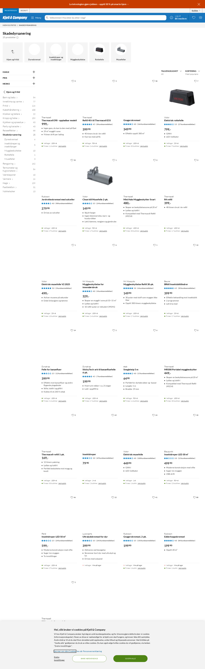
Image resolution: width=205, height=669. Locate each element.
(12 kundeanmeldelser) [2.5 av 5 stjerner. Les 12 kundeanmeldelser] (64, 373)
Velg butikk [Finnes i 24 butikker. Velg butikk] (103, 146)
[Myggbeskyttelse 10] (19, 151)
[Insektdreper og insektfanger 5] (19, 145)
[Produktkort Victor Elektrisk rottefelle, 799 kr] (182, 96)
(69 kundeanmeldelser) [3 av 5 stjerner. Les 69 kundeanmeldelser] (105, 458)
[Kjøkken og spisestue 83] (19, 123)
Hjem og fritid (11, 92)
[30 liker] (195, 415)
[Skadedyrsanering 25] (19, 135)
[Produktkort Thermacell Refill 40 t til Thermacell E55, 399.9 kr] (100, 96)
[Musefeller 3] (19, 159)
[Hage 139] (19, 184)
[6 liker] (114, 245)
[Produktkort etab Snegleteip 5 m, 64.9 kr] (141, 345)
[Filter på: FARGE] (19, 72)
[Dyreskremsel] (34, 52)
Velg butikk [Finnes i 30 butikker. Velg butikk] (144, 146)
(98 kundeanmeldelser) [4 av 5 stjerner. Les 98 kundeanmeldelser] (64, 203)
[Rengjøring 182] (19, 164)
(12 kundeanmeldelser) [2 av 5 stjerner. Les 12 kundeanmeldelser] (186, 458)
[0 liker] (74, 81)
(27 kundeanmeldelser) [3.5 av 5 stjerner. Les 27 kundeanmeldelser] (186, 124)
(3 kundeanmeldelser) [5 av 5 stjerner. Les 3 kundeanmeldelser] (63, 288)
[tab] (11, 10)
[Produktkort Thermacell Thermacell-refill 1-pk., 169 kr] (59, 430)
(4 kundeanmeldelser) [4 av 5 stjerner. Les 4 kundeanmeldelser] (104, 291)
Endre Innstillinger (59, 658)
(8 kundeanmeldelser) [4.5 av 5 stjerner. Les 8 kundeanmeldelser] (104, 124)
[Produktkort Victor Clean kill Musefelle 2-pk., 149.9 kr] (100, 175)
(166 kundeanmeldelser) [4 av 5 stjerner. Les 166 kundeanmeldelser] (146, 124)
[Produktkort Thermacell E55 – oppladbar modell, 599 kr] (59, 597)
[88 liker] (195, 497)
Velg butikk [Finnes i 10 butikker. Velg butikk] (62, 316)
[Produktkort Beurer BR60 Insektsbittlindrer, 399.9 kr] (182, 260)
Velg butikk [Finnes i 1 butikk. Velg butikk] (142, 483)
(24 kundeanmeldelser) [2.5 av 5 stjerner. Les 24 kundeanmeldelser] (64, 541)
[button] (17, 37)
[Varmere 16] (19, 179)
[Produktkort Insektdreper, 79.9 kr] (100, 430)
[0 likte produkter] (193, 17)
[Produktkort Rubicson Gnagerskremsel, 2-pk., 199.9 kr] (141, 512)
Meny (36, 17)
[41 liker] (154, 497)
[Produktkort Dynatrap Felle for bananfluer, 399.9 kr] (59, 345)
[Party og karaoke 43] (19, 127)
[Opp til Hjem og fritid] (13, 52)
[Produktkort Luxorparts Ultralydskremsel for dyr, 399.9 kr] (100, 512)
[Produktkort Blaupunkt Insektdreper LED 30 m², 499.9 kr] (182, 430)
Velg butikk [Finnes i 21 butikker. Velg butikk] (62, 401)
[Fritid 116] (19, 106)
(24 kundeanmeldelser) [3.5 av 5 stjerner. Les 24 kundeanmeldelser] (105, 203)
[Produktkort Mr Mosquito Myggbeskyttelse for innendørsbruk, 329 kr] (100, 260)
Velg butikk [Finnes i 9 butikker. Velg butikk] (184, 146)
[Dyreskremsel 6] (19, 140)
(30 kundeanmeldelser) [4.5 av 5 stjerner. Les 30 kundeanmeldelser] (186, 288)
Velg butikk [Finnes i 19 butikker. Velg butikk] (103, 231)
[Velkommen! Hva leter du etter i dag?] (107, 17)
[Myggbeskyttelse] (78, 52)
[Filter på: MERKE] (19, 84)
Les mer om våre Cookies (65, 651)
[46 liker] (73, 497)
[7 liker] (196, 81)
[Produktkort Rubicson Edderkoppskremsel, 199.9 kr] (182, 512)
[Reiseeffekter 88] (19, 131)
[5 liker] (74, 582)
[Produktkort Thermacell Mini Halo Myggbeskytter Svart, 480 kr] (141, 175)
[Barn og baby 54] (19, 98)
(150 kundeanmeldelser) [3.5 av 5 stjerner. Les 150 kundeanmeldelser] (146, 541)
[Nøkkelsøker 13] (19, 192)
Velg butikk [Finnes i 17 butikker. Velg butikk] (185, 231)
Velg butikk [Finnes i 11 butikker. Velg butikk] (62, 146)
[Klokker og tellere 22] (19, 114)
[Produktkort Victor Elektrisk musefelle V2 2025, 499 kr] (59, 260)
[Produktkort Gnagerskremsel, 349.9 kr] (141, 96)
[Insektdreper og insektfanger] (56, 52)
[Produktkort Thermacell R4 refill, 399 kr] (182, 175)
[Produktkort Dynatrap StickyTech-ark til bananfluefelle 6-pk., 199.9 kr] (100, 345)
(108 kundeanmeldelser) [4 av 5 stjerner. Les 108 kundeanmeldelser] (146, 458)
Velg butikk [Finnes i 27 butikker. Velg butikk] (144, 316)
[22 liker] (114, 497)
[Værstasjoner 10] (19, 175)
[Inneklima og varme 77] (19, 102)
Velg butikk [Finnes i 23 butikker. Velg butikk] (185, 483)
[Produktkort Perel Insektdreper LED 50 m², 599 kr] (59, 512)
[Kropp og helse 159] (19, 119)
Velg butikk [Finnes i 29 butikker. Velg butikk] (62, 231)
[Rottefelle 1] (19, 155)
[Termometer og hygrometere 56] (19, 169)
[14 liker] (73, 330)
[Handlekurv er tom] (200, 17)
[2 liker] (114, 330)
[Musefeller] (121, 52)
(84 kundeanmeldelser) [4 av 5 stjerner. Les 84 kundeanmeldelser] (186, 541)
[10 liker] (195, 245)
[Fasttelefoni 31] (19, 188)
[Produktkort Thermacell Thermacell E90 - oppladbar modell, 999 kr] (59, 96)
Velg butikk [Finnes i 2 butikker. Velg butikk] (102, 483)
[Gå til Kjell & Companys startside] (16, 17)
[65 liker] (114, 415)
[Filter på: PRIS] (19, 78)
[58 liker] (154, 81)
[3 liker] (114, 81)
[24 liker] (154, 415)
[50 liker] (73, 160)
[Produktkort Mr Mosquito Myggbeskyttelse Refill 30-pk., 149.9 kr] (141, 260)
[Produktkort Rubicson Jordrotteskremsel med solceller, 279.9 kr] (59, 175)
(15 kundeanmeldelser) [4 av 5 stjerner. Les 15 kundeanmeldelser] (146, 373)
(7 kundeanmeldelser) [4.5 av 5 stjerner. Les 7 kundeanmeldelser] (104, 376)
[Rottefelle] (99, 52)
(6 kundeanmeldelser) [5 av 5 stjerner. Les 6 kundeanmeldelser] (145, 288)
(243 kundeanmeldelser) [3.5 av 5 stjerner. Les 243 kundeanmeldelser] (105, 541)
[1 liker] (114, 160)
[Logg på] (178, 17)
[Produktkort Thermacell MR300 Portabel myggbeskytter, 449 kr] (182, 345)
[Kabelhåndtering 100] (19, 110)
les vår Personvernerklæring (89, 651)
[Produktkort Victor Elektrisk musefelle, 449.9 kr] (141, 430)
